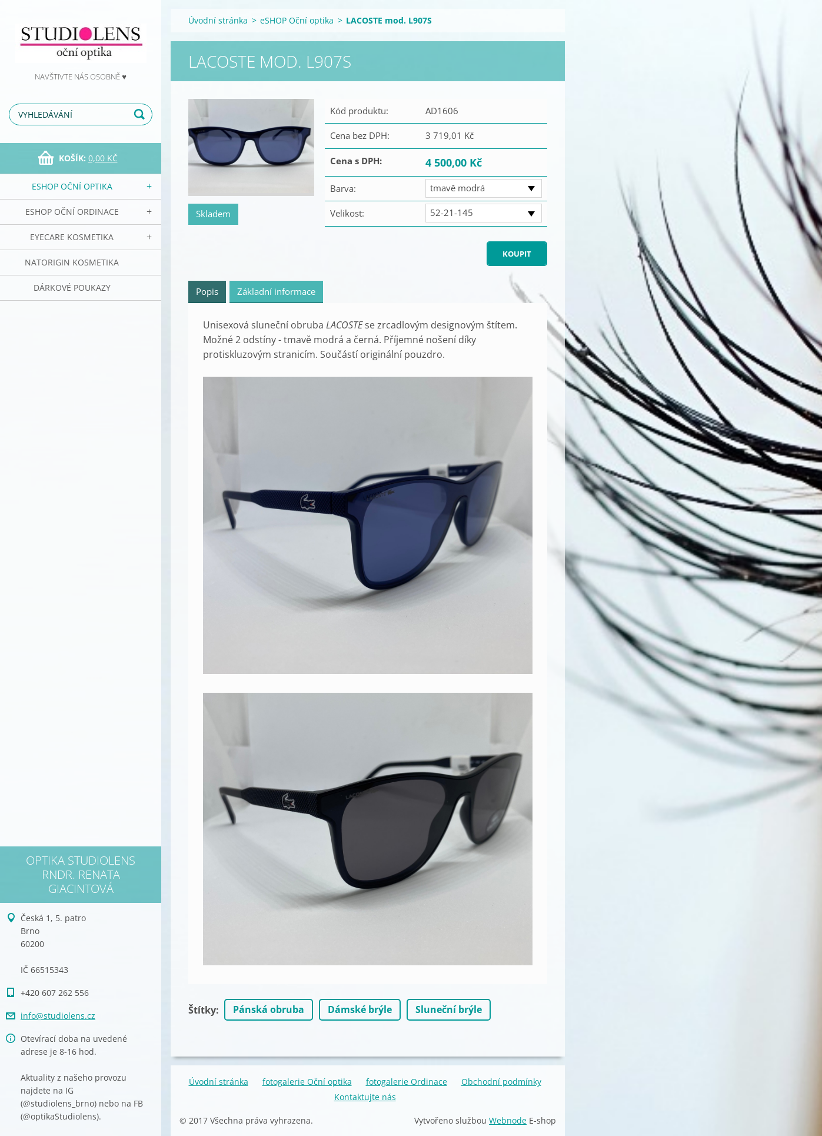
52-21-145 (451, 212)
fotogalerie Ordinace (406, 1081)
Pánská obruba (268, 1009)
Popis (207, 291)
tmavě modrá (457, 188)
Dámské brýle (360, 1009)
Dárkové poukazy (72, 287)
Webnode (508, 1120)
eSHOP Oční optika (72, 186)
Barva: (343, 188)
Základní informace (276, 291)
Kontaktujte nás (365, 1096)
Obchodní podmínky (501, 1081)
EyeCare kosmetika (72, 237)
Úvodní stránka (218, 20)
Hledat (141, 114)
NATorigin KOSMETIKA (72, 262)
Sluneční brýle (448, 1009)
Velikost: (347, 213)
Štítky (202, 1010)
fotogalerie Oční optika (307, 1081)
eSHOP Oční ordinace (72, 211)
